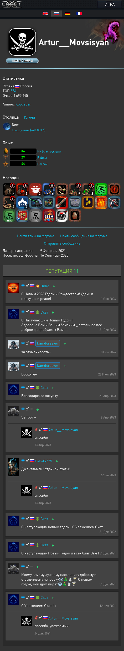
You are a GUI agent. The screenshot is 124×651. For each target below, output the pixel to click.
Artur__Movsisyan (63, 429)
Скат (44, 312)
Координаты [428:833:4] (28, 130)
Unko (44, 286)
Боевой (42, 164)
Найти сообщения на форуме (83, 235)
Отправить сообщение (62, 243)
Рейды (42, 158)
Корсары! (23, 104)
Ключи (29, 117)
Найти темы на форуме (35, 235)
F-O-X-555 (43, 461)
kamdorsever (47, 343)
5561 (14, 90)
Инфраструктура (49, 151)
